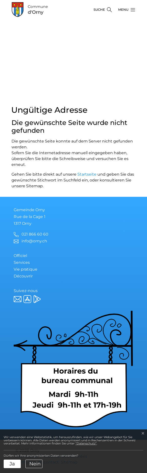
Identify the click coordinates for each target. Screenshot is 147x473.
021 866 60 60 (34, 234)
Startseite (86, 174)
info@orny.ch (34, 241)
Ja (12, 464)
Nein (35, 464)
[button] (125, 9)
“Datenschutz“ (86, 443)
